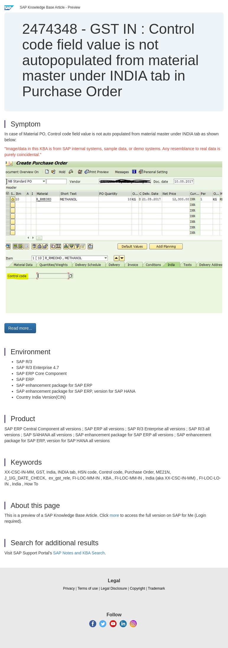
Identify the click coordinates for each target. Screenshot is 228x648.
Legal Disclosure (114, 588)
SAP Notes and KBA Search (79, 553)
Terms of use (88, 588)
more (114, 515)
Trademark (156, 588)
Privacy (69, 588)
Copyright (137, 588)
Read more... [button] (20, 328)
